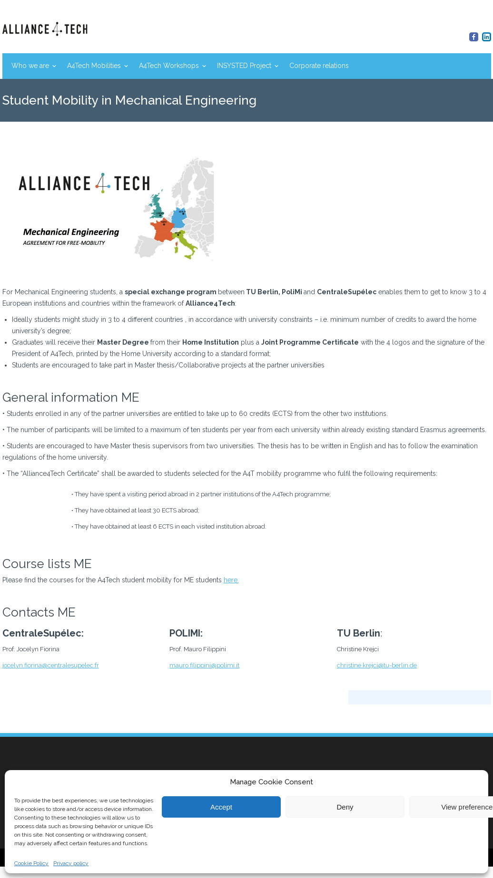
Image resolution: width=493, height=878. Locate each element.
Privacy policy (71, 863)
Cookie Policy (31, 863)
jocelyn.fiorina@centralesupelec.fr (50, 665)
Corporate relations (319, 65)
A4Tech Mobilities (94, 65)
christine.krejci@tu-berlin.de (377, 665)
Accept (221, 807)
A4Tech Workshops (169, 65)
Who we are (30, 65)
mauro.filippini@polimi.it (204, 665)
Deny (344, 807)
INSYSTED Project (244, 65)
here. (231, 580)
